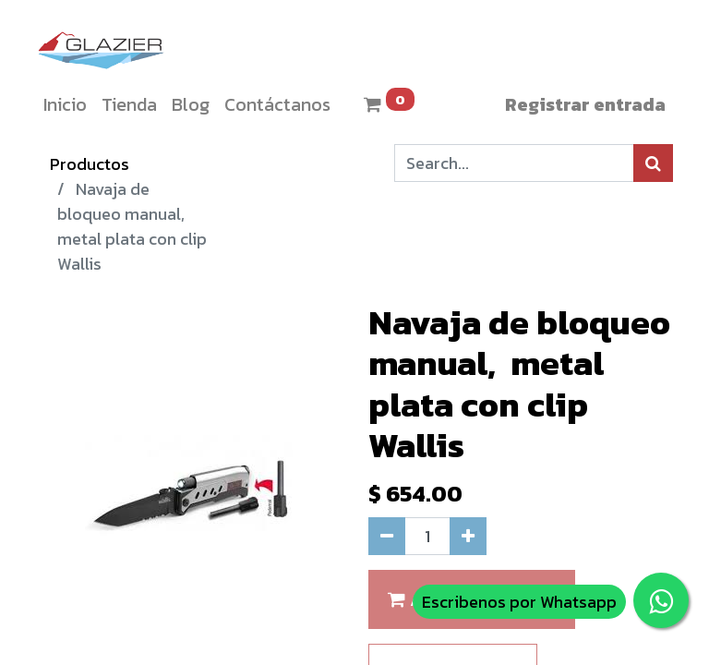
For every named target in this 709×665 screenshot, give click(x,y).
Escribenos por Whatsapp (519, 601)
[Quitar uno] (386, 536)
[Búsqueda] (653, 163)
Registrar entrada (585, 104)
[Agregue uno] (468, 536)
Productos (89, 163)
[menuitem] (65, 104)
